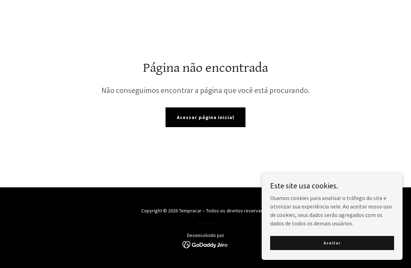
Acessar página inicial (206, 117)
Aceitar (332, 247)
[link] (205, 244)
